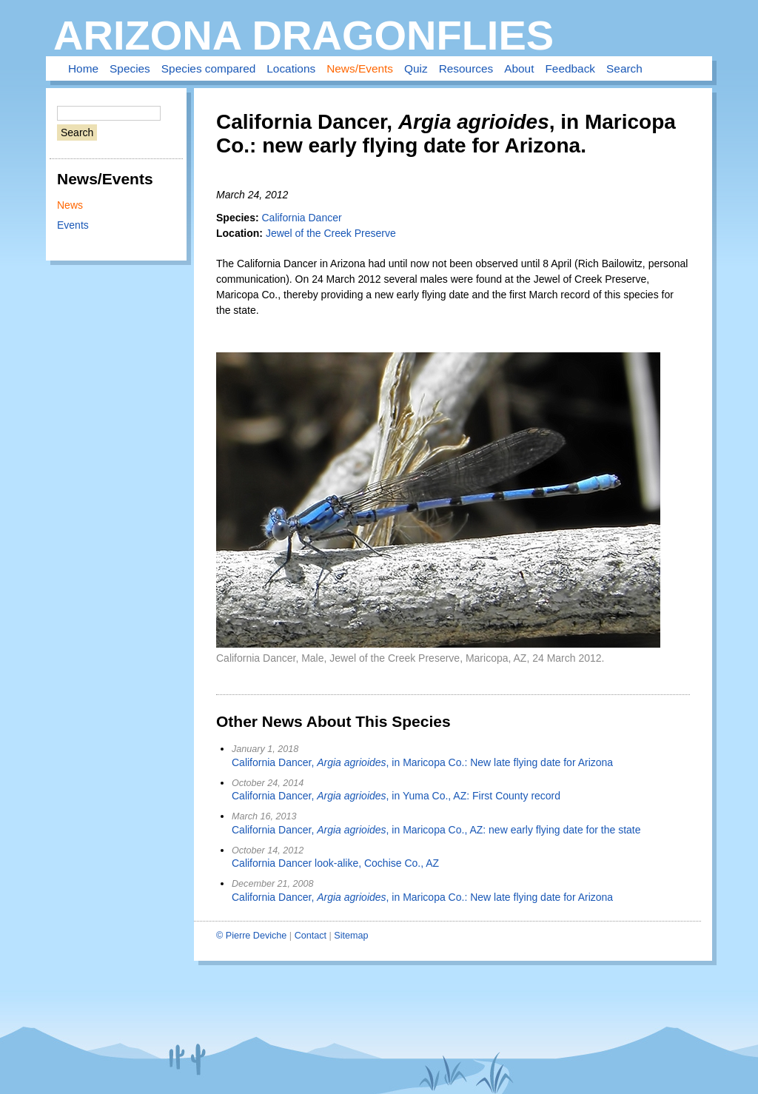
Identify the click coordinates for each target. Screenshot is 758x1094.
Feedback (570, 68)
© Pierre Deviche (251, 935)
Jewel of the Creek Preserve (331, 233)
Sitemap (351, 935)
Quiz (416, 68)
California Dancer (301, 218)
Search (624, 68)
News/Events (359, 68)
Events (73, 225)
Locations (290, 68)
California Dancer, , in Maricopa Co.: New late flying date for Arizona (422, 762)
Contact (310, 935)
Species (130, 68)
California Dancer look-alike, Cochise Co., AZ (335, 863)
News (70, 205)
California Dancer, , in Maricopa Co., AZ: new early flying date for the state (436, 830)
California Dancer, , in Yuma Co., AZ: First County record (396, 796)
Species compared (208, 68)
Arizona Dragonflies (303, 35)
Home (83, 68)
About (519, 68)
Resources (466, 68)
